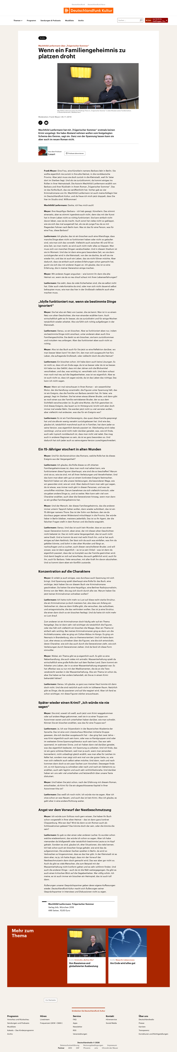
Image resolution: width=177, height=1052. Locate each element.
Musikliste (69, 20)
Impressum (112, 1045)
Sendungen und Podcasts (18, 1023)
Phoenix (86, 1048)
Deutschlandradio (146, 1019)
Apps (75, 1023)
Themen (17, 20)
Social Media (111, 1023)
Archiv (81, 20)
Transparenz (144, 1030)
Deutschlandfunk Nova (96, 4)
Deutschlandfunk (78, 4)
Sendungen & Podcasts (51, 20)
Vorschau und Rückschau (18, 1019)
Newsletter (77, 1027)
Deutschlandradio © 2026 (88, 1042)
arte (96, 1048)
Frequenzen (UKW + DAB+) (51, 1023)
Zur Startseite (50, 1000)
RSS (74, 1030)
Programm (31, 20)
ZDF (77, 1048)
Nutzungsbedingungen (93, 1045)
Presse (141, 1023)
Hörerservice (111, 1019)
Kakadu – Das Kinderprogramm (20, 1030)
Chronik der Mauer (110, 1048)
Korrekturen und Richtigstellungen (153, 1034)
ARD (70, 1048)
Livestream (45, 1019)
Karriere (142, 1027)
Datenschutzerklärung (69, 1045)
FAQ (74, 1019)
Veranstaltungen (80, 1034)
